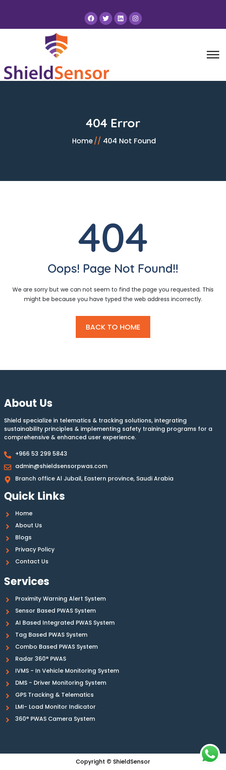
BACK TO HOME (113, 327)
